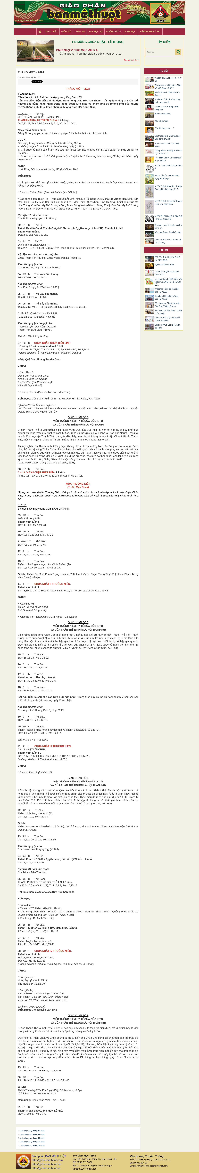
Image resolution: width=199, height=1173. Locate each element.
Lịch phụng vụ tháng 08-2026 (32, 1145)
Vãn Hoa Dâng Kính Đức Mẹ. (168, 232)
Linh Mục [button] (130, 31)
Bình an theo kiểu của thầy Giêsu (167, 145)
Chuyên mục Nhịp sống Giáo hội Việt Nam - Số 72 (168, 86)
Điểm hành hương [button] (150, 31)
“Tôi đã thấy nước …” (164, 128)
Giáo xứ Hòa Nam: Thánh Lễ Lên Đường (168, 241)
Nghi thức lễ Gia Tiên (164, 264)
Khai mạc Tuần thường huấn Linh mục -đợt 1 (167, 100)
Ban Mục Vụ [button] (95, 31)
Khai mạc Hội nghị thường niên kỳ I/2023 (166, 290)
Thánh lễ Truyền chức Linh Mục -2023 (167, 273)
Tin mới (163, 71)
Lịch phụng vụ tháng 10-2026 (32, 1138)
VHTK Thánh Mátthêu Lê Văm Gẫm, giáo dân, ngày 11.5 (168, 187)
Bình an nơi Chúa (162, 114)
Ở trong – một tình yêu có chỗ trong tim (168, 226)
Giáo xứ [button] (66, 31)
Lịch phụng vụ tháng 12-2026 (32, 1131)
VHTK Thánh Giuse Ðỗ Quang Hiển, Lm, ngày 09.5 (168, 202)
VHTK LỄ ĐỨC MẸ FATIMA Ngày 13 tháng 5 (167, 177)
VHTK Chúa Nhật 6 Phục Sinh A (168, 166)
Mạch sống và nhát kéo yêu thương (167, 93)
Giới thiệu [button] (51, 31)
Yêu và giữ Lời (161, 121)
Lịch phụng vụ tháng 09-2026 (32, 1142)
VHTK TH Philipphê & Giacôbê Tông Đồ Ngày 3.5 (168, 217)
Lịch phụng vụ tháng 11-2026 (32, 1134)
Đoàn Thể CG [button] (113, 31)
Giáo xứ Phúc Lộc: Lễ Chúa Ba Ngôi (167, 326)
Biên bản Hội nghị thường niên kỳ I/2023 (166, 297)
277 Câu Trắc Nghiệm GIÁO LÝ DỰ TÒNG (167, 258)
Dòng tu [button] (80, 31)
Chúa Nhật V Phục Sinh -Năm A (77, 50)
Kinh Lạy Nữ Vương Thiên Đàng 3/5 (166, 108)
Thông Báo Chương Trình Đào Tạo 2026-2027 (168, 152)
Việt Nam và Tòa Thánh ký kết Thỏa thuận (168, 312)
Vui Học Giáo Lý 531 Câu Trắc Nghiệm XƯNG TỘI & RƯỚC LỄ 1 (168, 282)
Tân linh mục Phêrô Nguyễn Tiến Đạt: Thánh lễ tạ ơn (167, 304)
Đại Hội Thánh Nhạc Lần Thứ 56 (168, 79)
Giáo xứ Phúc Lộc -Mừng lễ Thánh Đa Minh (167, 319)
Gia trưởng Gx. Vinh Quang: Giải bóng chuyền (167, 137)
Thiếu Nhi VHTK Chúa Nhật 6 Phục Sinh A (168, 159)
